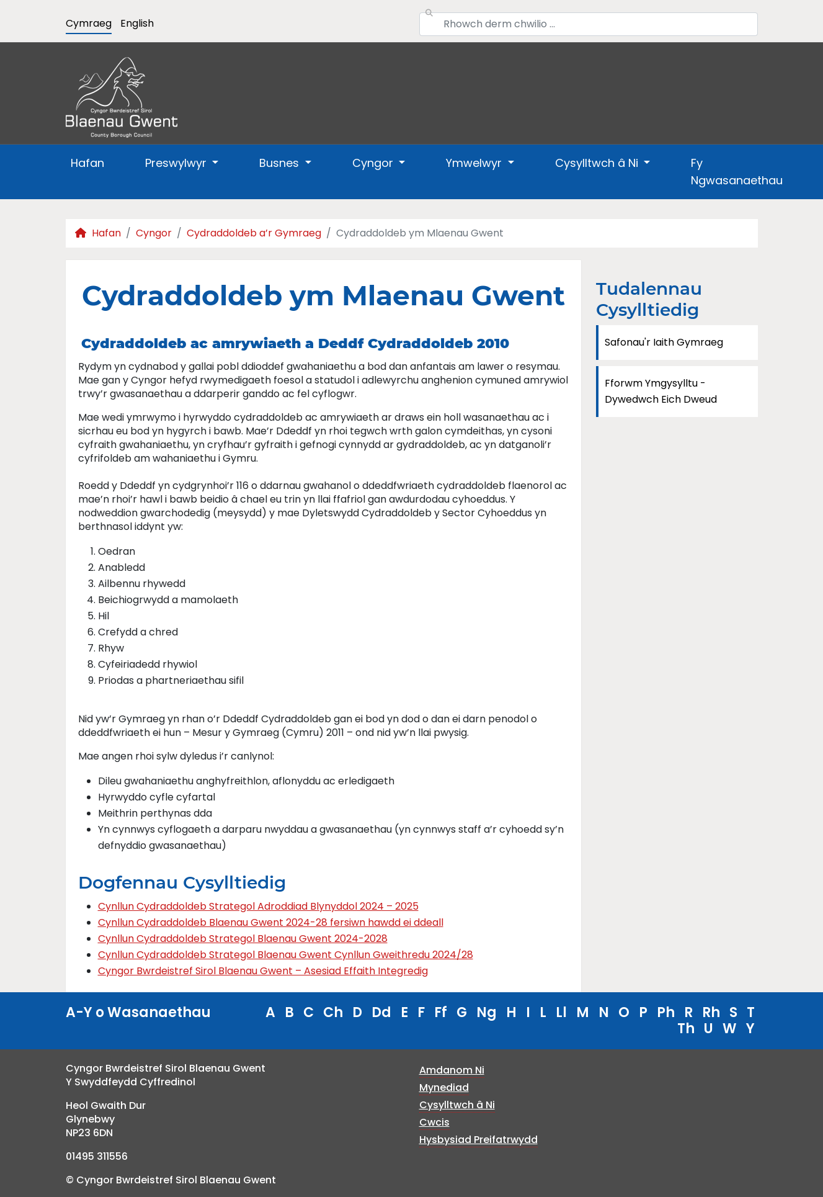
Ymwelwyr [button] (475, 163)
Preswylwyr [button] (177, 163)
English (137, 23)
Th (686, 1028)
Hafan (87, 163)
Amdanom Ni (451, 1070)
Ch (333, 1012)
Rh (711, 1012)
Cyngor (154, 233)
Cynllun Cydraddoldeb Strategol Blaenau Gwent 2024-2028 (243, 938)
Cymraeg (89, 23)
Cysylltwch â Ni (457, 1105)
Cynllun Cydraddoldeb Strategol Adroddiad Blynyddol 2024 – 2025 (258, 906)
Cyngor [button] (374, 163)
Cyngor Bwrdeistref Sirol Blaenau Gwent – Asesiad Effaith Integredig (263, 971)
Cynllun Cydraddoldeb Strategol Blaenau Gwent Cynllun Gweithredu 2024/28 (285, 955)
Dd (381, 1012)
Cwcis (434, 1122)
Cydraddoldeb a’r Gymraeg (254, 233)
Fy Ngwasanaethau (737, 171)
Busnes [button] (280, 163)
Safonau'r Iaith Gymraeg (664, 342)
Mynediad (444, 1087)
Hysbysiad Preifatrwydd (478, 1139)
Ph (666, 1012)
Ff (440, 1012)
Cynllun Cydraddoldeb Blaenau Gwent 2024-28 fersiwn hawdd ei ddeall (270, 922)
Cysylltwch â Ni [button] (598, 163)
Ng (486, 1012)
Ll (561, 1012)
